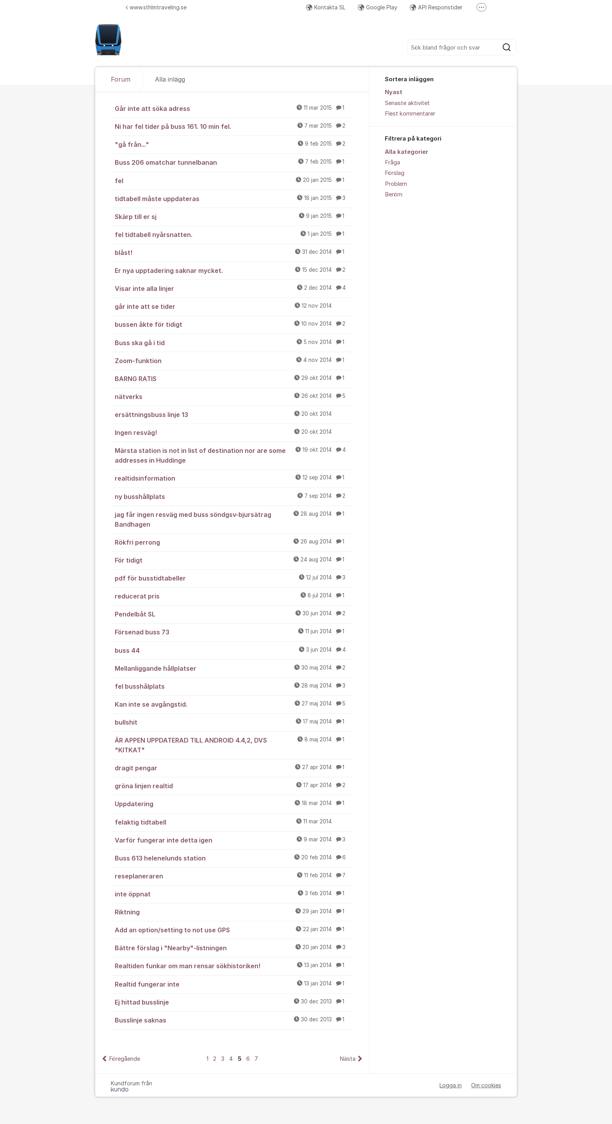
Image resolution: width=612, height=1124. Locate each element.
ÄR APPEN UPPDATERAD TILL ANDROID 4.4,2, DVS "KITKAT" (234, 745)
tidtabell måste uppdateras (234, 198)
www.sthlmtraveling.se (156, 7)
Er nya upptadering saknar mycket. (234, 270)
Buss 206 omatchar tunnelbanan (234, 162)
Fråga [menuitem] (392, 162)
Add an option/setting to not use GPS (234, 929)
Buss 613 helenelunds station (234, 857)
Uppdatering (234, 803)
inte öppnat (234, 893)
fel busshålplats (234, 686)
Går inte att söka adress (234, 108)
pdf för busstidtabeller (234, 578)
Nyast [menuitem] (393, 92)
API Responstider (436, 7)
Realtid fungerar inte (234, 984)
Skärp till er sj (234, 216)
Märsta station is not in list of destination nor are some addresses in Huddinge (234, 455)
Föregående (124, 1058)
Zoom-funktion (234, 360)
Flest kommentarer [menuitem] (410, 113)
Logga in (450, 1085)
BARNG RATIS (234, 378)
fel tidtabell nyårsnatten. (234, 234)
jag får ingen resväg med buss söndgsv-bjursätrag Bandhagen (234, 519)
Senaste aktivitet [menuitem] (407, 103)
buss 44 (234, 650)
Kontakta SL (325, 7)
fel (234, 180)
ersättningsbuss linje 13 (234, 414)
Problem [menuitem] (396, 183)
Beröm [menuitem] (393, 194)
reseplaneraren (234, 875)
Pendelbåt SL (234, 613)
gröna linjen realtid (234, 785)
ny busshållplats (234, 496)
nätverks (234, 396)
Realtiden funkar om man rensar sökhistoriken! (234, 965)
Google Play (377, 7)
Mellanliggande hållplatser (234, 668)
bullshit (234, 722)
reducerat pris (234, 595)
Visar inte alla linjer (234, 288)
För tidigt (234, 560)
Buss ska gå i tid (234, 342)
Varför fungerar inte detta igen (234, 839)
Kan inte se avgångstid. (234, 704)
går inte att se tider (234, 306)
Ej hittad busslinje (234, 1002)
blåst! (234, 252)
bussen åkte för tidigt (234, 324)
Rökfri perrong (234, 542)
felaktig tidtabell (234, 822)
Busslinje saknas (234, 1019)
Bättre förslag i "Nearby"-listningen (234, 947)
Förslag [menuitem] (394, 172)
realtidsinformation (234, 478)
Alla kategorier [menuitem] (406, 151)
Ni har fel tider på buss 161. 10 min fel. (234, 126)
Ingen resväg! (234, 432)
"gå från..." (234, 144)
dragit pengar (234, 767)
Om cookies (486, 1085)
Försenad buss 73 (234, 631)
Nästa (348, 1058)
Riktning (234, 911)
